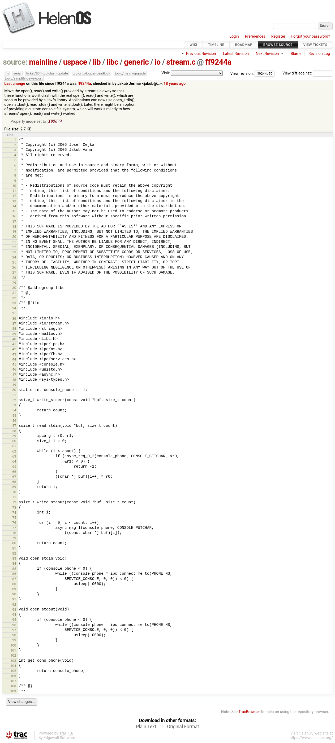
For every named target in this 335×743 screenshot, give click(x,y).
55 (14, 416)
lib (97, 62)
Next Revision (267, 53)
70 (14, 493)
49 (14, 385)
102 (13, 656)
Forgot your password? (310, 36)
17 (14, 222)
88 (14, 585)
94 (14, 615)
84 (14, 564)
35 (14, 314)
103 (13, 661)
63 (14, 457)
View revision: (242, 73)
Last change (14, 83)
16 (14, 217)
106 (13, 676)
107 (13, 682)
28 (14, 278)
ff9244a (218, 62)
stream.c (180, 62)
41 (14, 344)
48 (14, 380)
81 (14, 549)
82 (14, 554)
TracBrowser (249, 712)
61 (14, 447)
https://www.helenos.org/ (311, 738)
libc (112, 62)
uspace (75, 62)
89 (14, 590)
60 (14, 441)
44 (14, 360)
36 (14, 319)
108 (13, 687)
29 (14, 283)
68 (14, 482)
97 (14, 630)
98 (14, 636)
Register (278, 36)
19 (14, 232)
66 (14, 472)
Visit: (165, 73)
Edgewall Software (59, 738)
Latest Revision (236, 53)
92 (14, 605)
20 (14, 237)
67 (14, 477)
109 (13, 692)
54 (14, 411)
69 (14, 487)
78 (14, 533)
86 (14, 574)
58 (14, 431)
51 (14, 396)
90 (14, 595)
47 (14, 375)
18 (14, 227)
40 (14, 339)
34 (14, 309)
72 (14, 503)
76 (14, 523)
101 (13, 651)
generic (136, 62)
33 (14, 304)
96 (14, 625)
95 (14, 620)
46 (14, 370)
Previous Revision (201, 53)
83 (14, 559)
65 (14, 467)
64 (14, 462)
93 (14, 610)
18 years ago (175, 83)
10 (14, 186)
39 (14, 334)
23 (14, 252)
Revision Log (319, 53)
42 (14, 349)
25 (14, 263)
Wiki (193, 45)
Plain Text (146, 727)
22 (14, 247)
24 (14, 258)
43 (14, 355)
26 (14, 268)
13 (14, 202)
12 (14, 196)
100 (13, 646)
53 (14, 406)
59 (14, 436)
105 (13, 671)
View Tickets (315, 45)
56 (14, 421)
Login (234, 36)
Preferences (255, 36)
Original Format (183, 727)
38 (14, 329)
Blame (296, 53)
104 (13, 666)
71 (14, 498)
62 (14, 452)
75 (14, 518)
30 (14, 288)
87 (14, 579)
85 (14, 569)
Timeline (216, 45)
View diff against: (307, 73)
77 (14, 528)
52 (14, 401)
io (157, 62)
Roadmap (243, 45)
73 (14, 508)
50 (14, 390)
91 (14, 600)
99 (14, 641)
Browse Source (278, 45)
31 (14, 293)
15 (14, 212)
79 (14, 538)
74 (14, 513)
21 (14, 242)
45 (14, 365)
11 (14, 191)
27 (14, 273)
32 (14, 299)
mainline (43, 62)
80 (14, 544)
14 (14, 207)
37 (14, 324)
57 (14, 426)
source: (15, 62)
